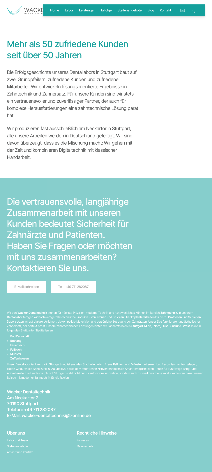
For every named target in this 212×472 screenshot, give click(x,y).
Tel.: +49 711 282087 (73, 287)
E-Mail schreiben (26, 287)
